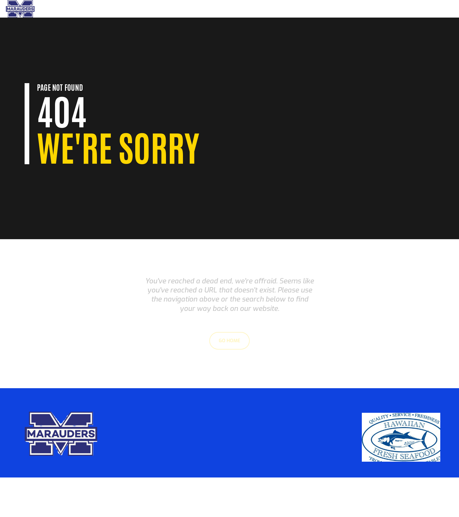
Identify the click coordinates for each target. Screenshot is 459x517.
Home (361, 9)
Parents (383, 9)
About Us (408, 9)
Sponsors (436, 9)
